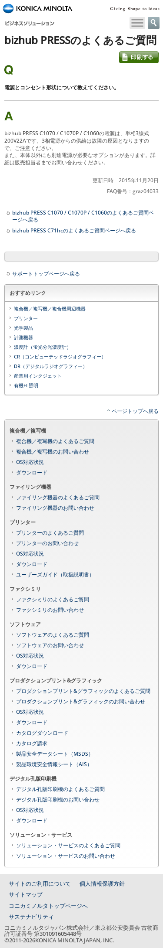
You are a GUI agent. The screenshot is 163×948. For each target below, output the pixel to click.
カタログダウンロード (42, 733)
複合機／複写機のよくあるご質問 (55, 441)
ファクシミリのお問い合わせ (50, 610)
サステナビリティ (31, 917)
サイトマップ (26, 894)
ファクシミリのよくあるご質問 (52, 599)
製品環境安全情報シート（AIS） (54, 764)
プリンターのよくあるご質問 (50, 532)
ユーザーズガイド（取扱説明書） (55, 574)
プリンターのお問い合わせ (47, 543)
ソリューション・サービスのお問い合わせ (65, 855)
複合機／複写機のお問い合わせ (52, 451)
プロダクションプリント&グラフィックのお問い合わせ (80, 701)
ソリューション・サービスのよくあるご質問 (68, 845)
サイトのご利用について (40, 883)
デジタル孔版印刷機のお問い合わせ (58, 799)
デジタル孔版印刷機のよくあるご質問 (60, 789)
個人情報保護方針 (102, 883)
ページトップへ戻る (135, 411)
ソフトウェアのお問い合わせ (50, 645)
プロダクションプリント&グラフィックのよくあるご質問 (83, 691)
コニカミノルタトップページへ (48, 906)
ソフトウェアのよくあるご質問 (52, 634)
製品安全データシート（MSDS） (54, 753)
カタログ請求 (31, 743)
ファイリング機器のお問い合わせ (55, 508)
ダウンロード (31, 472)
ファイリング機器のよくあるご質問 (58, 497)
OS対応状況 (30, 462)
